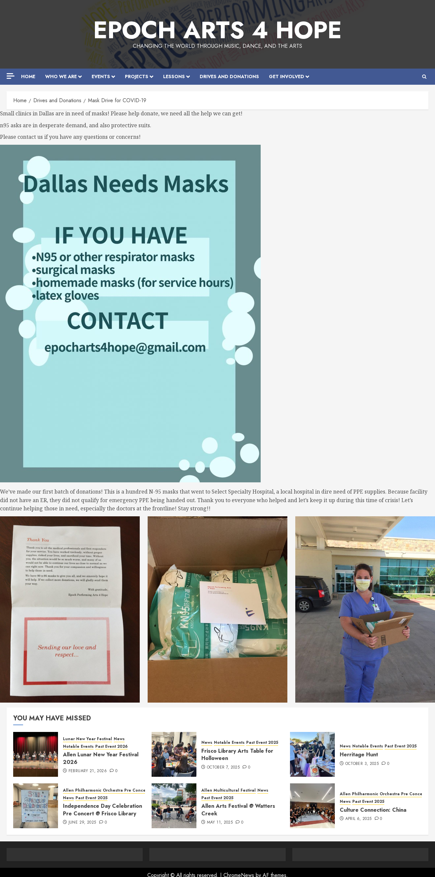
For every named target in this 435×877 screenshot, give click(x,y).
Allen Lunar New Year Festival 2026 (100, 758)
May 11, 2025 (220, 822)
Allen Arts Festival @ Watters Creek (238, 809)
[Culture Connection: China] (312, 805)
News (119, 739)
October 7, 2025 (223, 767)
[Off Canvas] (10, 76)
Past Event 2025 (262, 742)
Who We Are (61, 76)
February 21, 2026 (88, 771)
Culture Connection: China (373, 810)
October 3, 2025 (362, 764)
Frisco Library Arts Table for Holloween (237, 754)
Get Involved (286, 76)
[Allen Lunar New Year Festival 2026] (35, 754)
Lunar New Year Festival (87, 739)
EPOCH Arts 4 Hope (217, 30)
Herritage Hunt (359, 754)
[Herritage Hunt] (312, 754)
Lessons (174, 76)
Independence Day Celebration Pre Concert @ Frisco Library (102, 809)
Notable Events (78, 746)
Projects (136, 76)
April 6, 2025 (358, 819)
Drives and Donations (229, 76)
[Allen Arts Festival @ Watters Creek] (174, 805)
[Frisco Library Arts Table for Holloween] (174, 754)
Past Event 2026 (111, 746)
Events (101, 76)
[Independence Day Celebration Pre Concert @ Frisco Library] (35, 805)
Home (28, 76)
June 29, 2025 (82, 822)
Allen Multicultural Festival (228, 790)
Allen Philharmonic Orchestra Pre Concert (106, 790)
